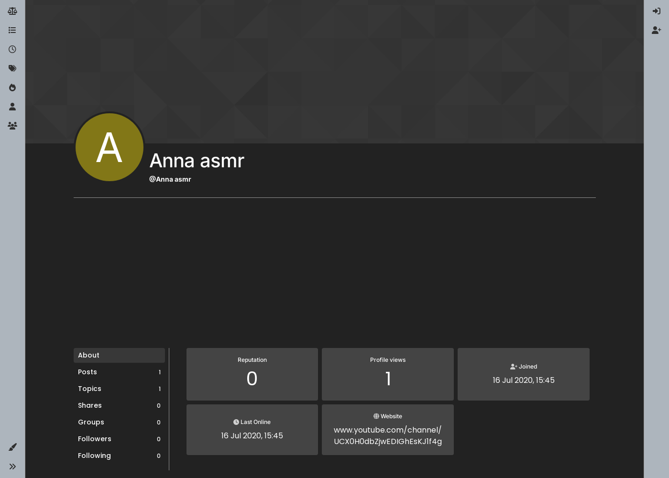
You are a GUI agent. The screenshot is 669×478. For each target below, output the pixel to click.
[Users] (12, 107)
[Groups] (12, 126)
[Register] (656, 30)
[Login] (656, 11)
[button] (12, 447)
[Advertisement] (335, 276)
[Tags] (12, 68)
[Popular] (12, 88)
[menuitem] (656, 11)
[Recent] (12, 49)
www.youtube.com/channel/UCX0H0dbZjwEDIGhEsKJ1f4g (388, 435)
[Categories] (12, 30)
